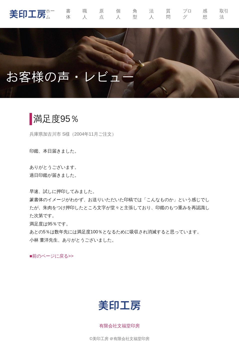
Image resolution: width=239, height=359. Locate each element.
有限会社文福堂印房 (119, 325)
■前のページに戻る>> (52, 256)
